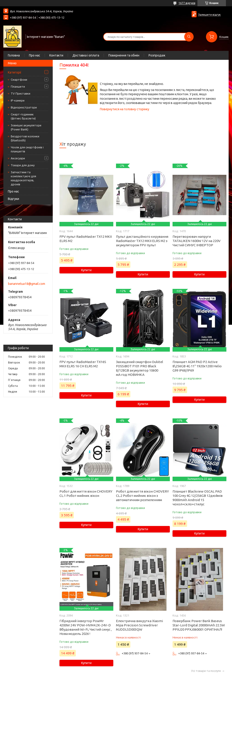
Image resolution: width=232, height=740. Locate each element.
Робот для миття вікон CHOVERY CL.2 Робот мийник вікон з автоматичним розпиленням (142, 495)
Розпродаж (157, 55)
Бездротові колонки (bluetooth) (25, 138)
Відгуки (13, 199)
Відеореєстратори (24, 107)
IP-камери (17, 100)
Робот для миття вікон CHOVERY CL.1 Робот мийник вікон (85, 493)
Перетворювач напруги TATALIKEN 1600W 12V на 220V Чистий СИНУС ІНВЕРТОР (197, 241)
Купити (86, 270)
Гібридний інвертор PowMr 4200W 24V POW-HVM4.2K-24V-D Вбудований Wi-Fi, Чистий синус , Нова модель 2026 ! (85, 627)
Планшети (18, 86)
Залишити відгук (209, 14)
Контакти (56, 55)
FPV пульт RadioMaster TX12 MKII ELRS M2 (85, 239)
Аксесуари (18, 158)
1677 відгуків (187, 3)
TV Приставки (20, 93)
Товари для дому (23, 165)
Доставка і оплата (85, 55)
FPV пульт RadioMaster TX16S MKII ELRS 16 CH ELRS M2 (82, 364)
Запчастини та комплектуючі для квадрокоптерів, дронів (23, 178)
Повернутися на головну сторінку (124, 109)
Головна (14, 55)
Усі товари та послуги (206, 670)
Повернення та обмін (123, 55)
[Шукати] (189, 36)
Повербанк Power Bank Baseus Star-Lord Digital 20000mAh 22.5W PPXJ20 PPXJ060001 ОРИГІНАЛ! (199, 625)
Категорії (14, 72)
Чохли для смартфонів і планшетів (27, 149)
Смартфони (19, 79)
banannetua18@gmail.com (26, 284)
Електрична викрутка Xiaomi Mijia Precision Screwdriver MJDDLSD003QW (139, 625)
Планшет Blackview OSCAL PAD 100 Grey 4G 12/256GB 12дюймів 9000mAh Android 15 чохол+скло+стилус (198, 497)
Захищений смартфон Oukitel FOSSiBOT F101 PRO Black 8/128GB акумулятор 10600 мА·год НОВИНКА (139, 368)
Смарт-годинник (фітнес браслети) (23, 116)
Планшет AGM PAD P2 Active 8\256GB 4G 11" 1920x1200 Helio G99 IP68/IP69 (197, 366)
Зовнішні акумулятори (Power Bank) (26, 127)
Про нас (34, 55)
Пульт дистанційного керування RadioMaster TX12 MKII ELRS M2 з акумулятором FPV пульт (142, 241)
